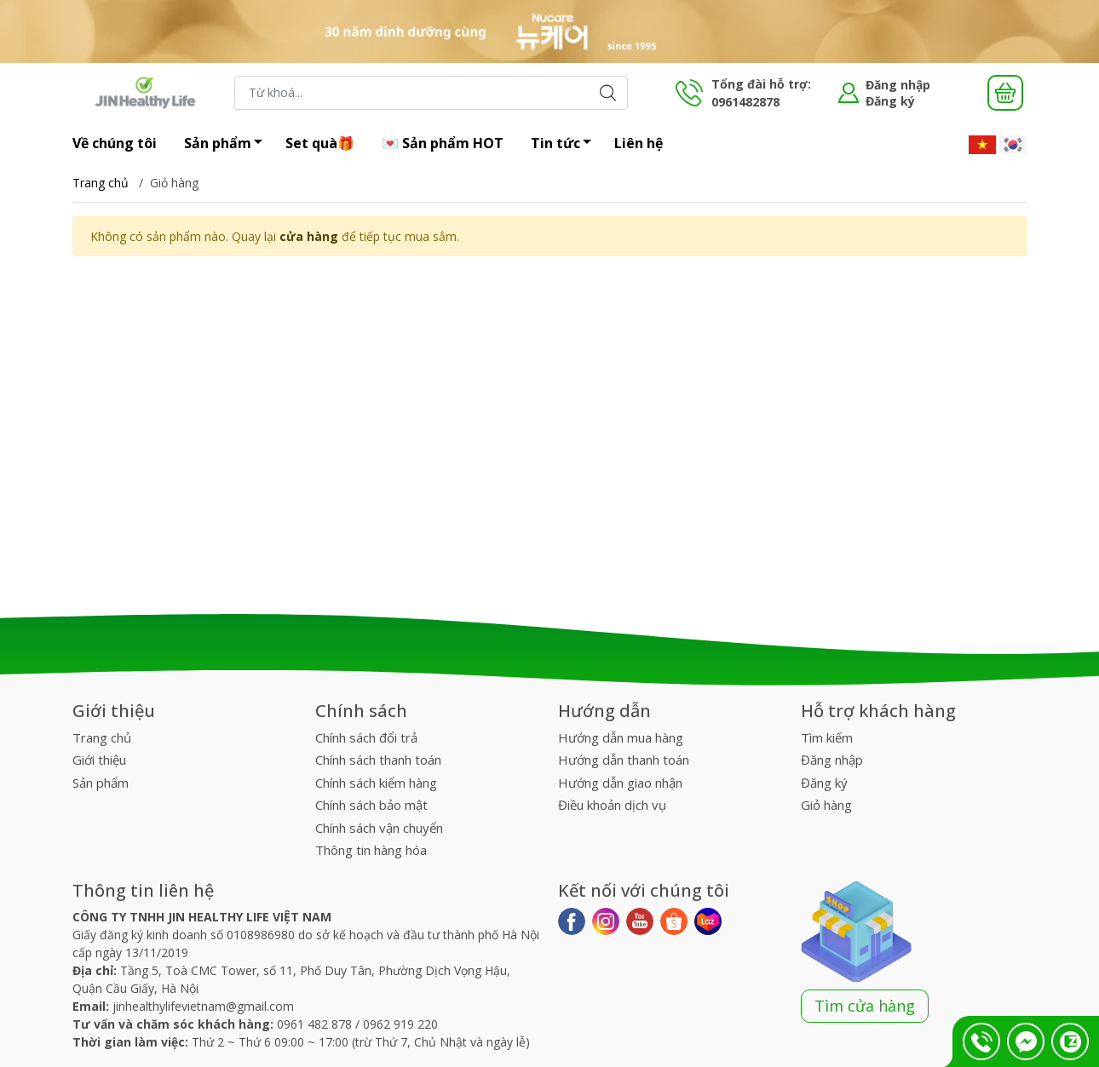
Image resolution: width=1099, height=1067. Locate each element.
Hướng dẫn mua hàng (620, 737)
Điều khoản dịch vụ (612, 804)
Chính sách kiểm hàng (376, 782)
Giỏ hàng (826, 804)
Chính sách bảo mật (371, 804)
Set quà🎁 (319, 143)
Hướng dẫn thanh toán (623, 759)
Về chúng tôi (114, 143)
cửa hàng (308, 236)
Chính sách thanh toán (378, 759)
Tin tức (566, 145)
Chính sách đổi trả (366, 737)
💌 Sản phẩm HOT (442, 143)
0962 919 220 (400, 1024)
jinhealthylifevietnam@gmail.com (203, 1006)
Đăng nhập (898, 85)
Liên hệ (638, 143)
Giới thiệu (99, 759)
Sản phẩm (228, 145)
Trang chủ (100, 183)
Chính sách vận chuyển (379, 827)
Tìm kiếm (827, 737)
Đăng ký (890, 101)
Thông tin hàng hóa (371, 849)
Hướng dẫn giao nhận (620, 782)
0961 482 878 (314, 1024)
